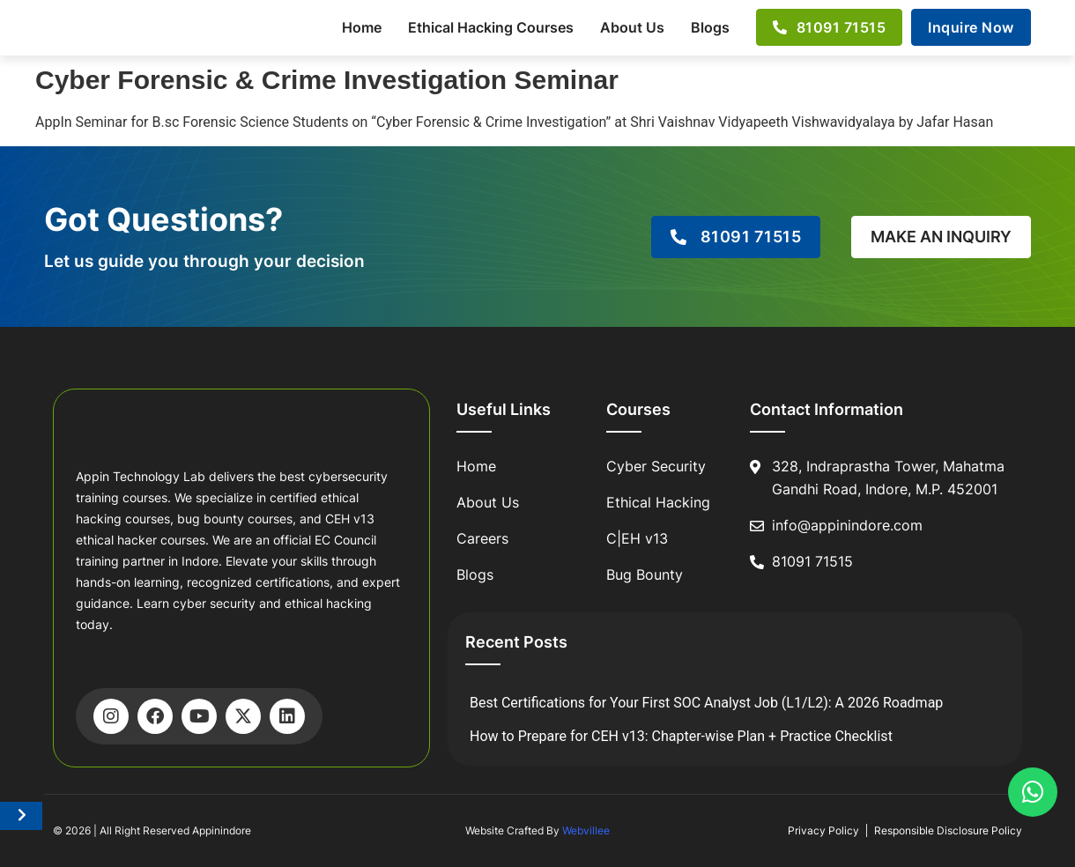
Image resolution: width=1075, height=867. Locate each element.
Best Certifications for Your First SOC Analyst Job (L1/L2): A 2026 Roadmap (706, 702)
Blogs (710, 27)
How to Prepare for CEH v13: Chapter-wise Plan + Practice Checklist (681, 736)
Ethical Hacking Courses (491, 27)
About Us (632, 27)
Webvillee (586, 830)
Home (362, 27)
